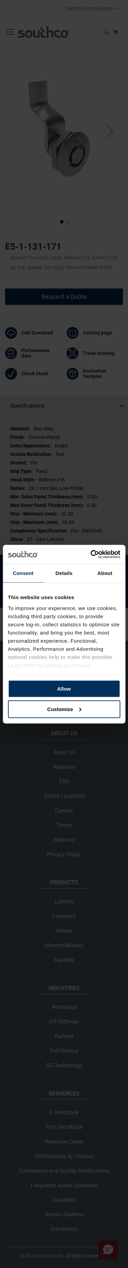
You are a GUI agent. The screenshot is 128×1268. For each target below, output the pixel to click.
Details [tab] (64, 573)
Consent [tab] (23, 573)
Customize (64, 709)
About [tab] (104, 573)
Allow (64, 689)
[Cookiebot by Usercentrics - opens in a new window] (91, 554)
